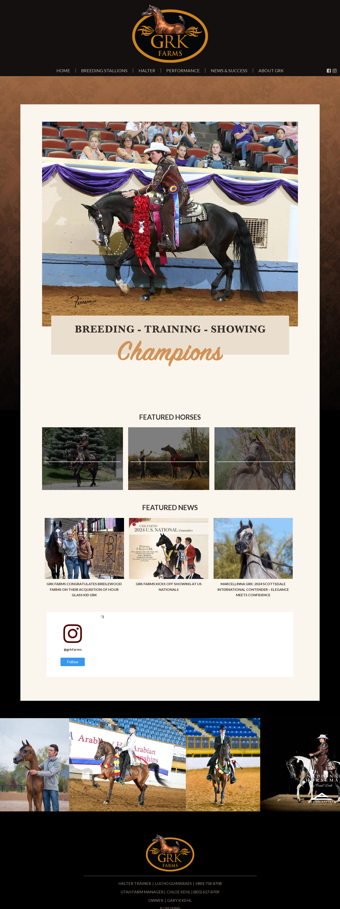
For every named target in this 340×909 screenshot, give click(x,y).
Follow (72, 661)
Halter (147, 70)
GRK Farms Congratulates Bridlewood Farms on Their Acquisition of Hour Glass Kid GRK (84, 589)
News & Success (229, 70)
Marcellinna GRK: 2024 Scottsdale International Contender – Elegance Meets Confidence (253, 589)
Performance (183, 70)
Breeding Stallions (104, 70)
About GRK (271, 70)
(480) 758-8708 (209, 883)
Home (63, 70)
